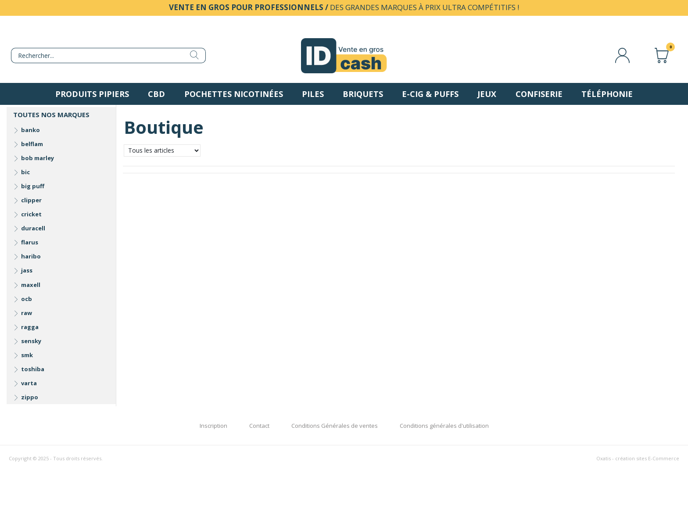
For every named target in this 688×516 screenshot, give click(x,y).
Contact (259, 426)
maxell (30, 285)
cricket (31, 214)
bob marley (37, 158)
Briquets (363, 94)
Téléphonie (607, 94)
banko (30, 130)
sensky (31, 341)
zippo (29, 397)
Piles (313, 94)
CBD (156, 94)
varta (29, 383)
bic (25, 172)
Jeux (486, 94)
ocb (26, 299)
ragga (30, 327)
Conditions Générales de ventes (334, 426)
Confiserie (539, 94)
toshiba (32, 369)
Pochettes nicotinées (233, 94)
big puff (32, 186)
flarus (29, 242)
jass (26, 270)
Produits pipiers (92, 94)
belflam (32, 144)
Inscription (213, 426)
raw (26, 313)
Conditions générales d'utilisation (444, 426)
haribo (31, 256)
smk (27, 355)
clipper (31, 200)
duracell (33, 228)
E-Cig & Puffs (430, 94)
